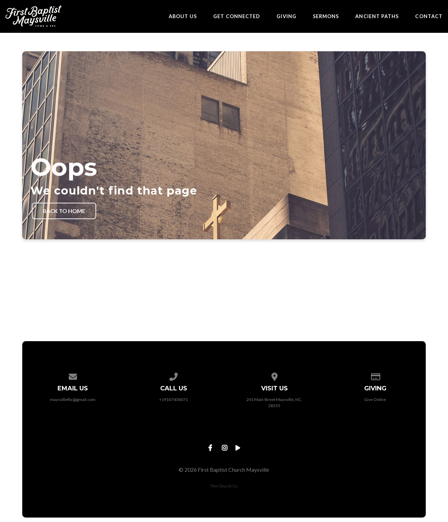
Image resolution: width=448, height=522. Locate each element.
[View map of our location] (274, 375)
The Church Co (224, 485)
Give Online (375, 399)
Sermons (326, 16)
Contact (429, 16)
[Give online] (375, 375)
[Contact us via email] (73, 375)
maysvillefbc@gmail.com (72, 399)
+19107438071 (173, 399)
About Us (183, 16)
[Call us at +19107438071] (173, 375)
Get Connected (236, 16)
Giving (286, 16)
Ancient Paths (377, 16)
